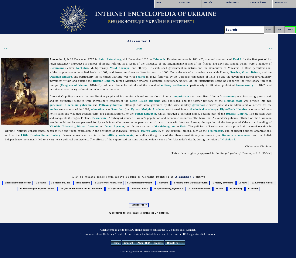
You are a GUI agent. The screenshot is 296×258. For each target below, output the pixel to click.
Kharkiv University (62, 126)
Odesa (108, 126)
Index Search (232, 2)
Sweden (235, 72)
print (139, 48)
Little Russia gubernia (145, 100)
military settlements (174, 85)
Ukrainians (56, 67)
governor (198, 104)
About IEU (184, 2)
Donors (158, 243)
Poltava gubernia (110, 104)
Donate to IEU (280, 2)
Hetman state (233, 100)
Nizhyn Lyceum (87, 126)
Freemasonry (244, 85)
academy (211, 109)
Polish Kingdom (145, 113)
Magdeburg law (165, 126)
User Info (207, 2)
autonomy (229, 96)
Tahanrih (159, 59)
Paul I (237, 59)
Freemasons (215, 130)
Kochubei (82, 67)
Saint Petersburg (110, 59)
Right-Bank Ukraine (233, 109)
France (140, 76)
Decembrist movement (236, 135)
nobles (53, 109)
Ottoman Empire (60, 76)
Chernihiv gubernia (78, 104)
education (97, 109)
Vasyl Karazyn (120, 67)
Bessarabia (99, 117)
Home (158, 2)
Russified (117, 109)
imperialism (181, 96)
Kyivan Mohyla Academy (148, 109)
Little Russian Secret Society (40, 135)
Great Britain (251, 72)
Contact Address (258, 2)
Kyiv (183, 126)
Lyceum (119, 126)
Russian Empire (103, 80)
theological (197, 109)
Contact (128, 243)
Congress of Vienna (74, 85)
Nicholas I (228, 139)
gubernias (55, 104)
